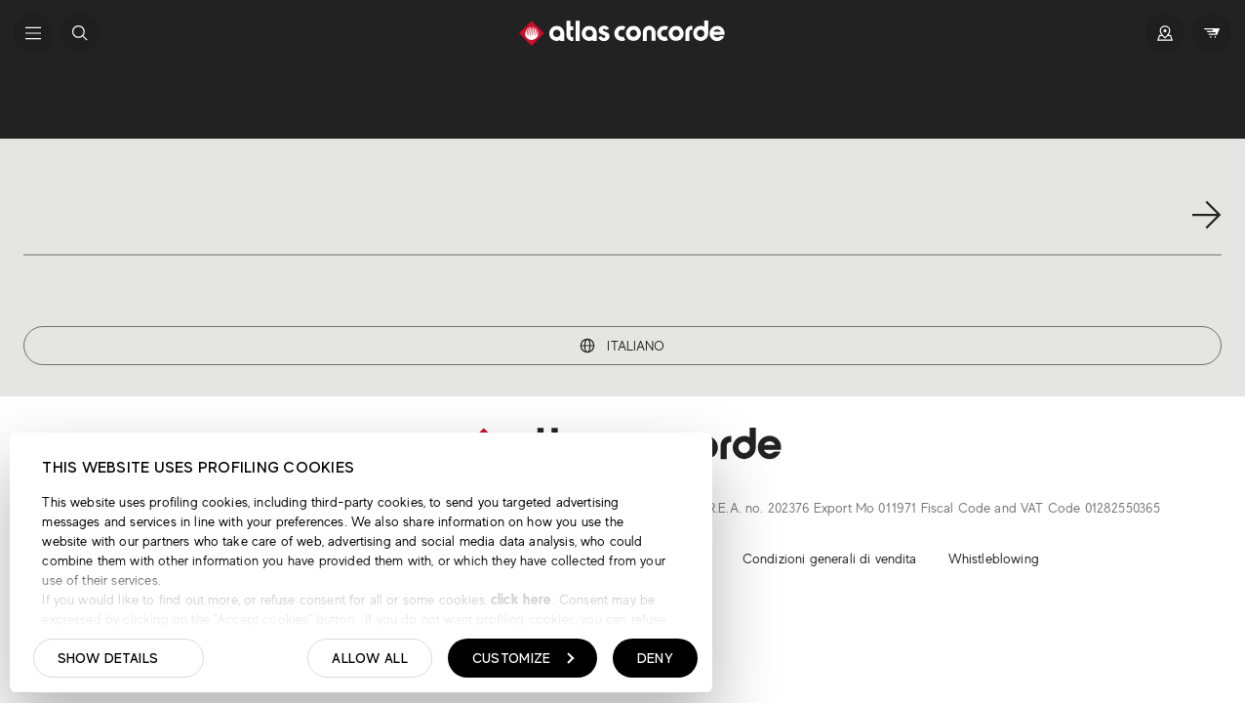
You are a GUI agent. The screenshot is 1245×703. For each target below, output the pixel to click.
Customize (523, 658)
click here (519, 599)
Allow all (370, 658)
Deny (655, 658)
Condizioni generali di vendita (830, 558)
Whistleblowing (993, 558)
